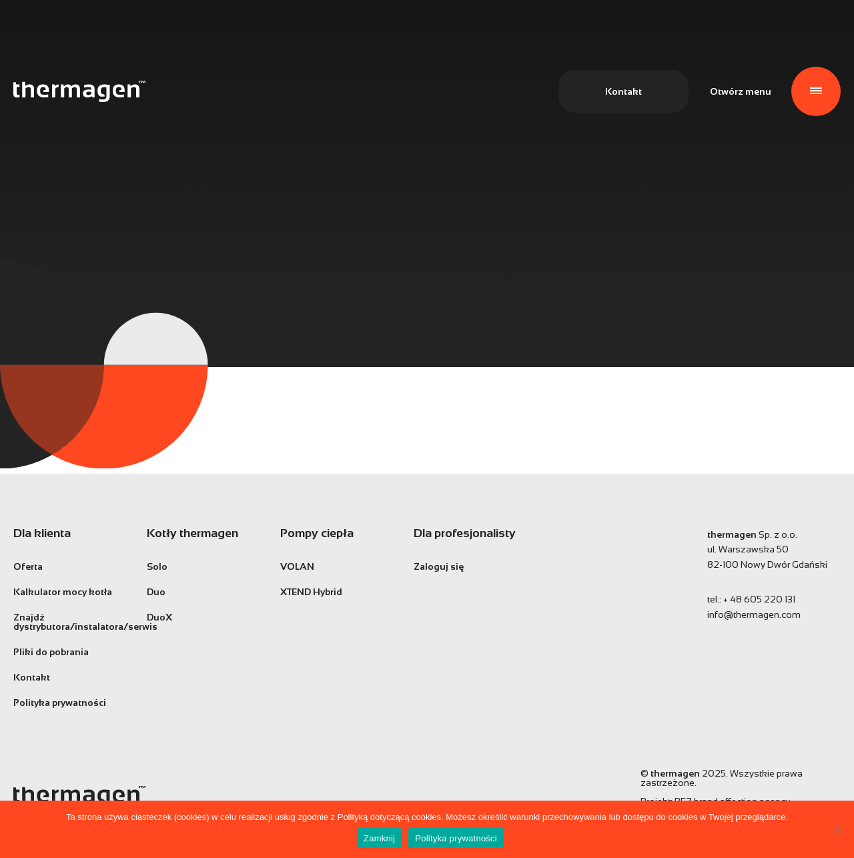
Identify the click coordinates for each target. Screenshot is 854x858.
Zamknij (379, 838)
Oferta (28, 566)
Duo (156, 591)
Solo (157, 566)
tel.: (751, 599)
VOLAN (297, 566)
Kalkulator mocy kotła (62, 591)
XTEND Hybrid (311, 591)
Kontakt (623, 91)
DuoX (159, 617)
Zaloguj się (439, 566)
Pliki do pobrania (51, 652)
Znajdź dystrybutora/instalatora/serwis (70, 622)
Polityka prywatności (59, 702)
